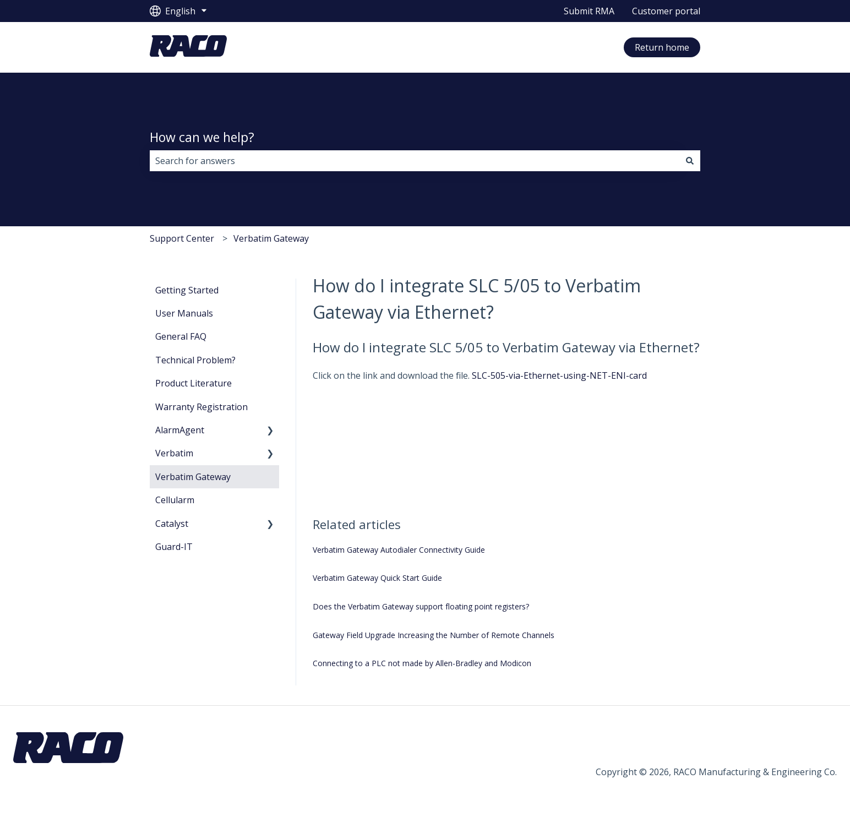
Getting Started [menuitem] (187, 290)
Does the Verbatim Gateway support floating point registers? (421, 606)
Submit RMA (589, 11)
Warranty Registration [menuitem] (201, 407)
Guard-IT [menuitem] (174, 547)
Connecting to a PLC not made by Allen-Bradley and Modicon (422, 663)
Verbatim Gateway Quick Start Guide (377, 578)
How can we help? (202, 137)
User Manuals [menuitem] (184, 313)
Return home (662, 47)
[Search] (689, 160)
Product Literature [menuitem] (193, 383)
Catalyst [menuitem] (171, 524)
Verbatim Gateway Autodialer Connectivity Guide (399, 549)
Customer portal (666, 11)
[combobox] (414, 160)
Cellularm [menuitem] (174, 500)
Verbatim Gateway (271, 238)
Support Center (182, 238)
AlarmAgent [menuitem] (179, 430)
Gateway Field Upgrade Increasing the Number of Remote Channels (433, 635)
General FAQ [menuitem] (180, 336)
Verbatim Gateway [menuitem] (193, 477)
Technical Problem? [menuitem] (195, 360)
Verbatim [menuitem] (174, 453)
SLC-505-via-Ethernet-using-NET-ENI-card (559, 375)
